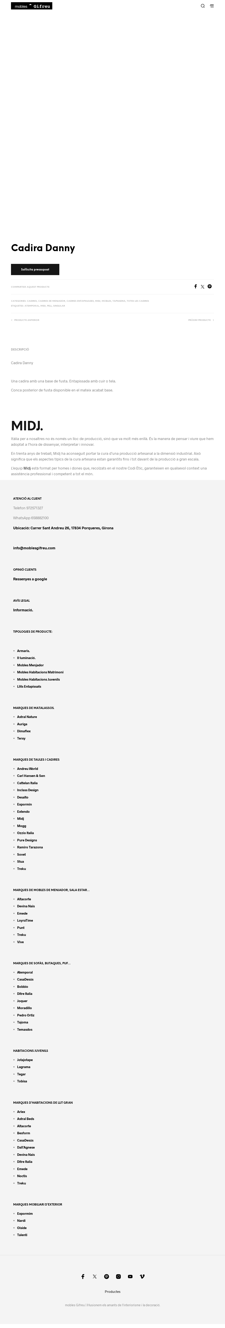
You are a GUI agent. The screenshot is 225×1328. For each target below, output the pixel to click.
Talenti (22, 1235)
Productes (112, 1291)
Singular (59, 306)
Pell (49, 306)
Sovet (21, 854)
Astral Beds (25, 1119)
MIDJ (43, 306)
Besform (23, 1133)
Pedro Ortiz (25, 1015)
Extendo (23, 811)
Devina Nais (26, 906)
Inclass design (27, 790)
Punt (20, 928)
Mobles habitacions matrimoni (40, 672)
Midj (97, 301)
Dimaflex (24, 731)
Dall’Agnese (26, 1147)
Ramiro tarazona (30, 847)
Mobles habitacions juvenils (38, 679)
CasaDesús (25, 979)
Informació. (23, 610)
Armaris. (24, 651)
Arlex (21, 1112)
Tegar (21, 1074)
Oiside (22, 1228)
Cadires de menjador (51, 301)
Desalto (22, 797)
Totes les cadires (138, 301)
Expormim (25, 1213)
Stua (20, 861)
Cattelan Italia (27, 783)
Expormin (24, 804)
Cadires (32, 301)
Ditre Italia (24, 994)
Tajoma (22, 1022)
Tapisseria (118, 301)
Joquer (22, 1001)
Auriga (22, 724)
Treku (21, 869)
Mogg (21, 826)
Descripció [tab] (20, 349)
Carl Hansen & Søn (31, 776)
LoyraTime (25, 920)
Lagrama (23, 1067)
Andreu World (27, 769)
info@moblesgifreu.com (34, 548)
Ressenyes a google (30, 579)
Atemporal (32, 306)
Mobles (106, 301)
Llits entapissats (29, 686)
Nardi (21, 1220)
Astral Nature (27, 717)
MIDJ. (27, 426)
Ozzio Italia (25, 833)
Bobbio (22, 986)
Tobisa (22, 1081)
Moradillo (24, 1008)
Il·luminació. (26, 658)
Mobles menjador (30, 665)
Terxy (21, 738)
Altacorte (24, 899)
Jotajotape (25, 1060)
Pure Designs (27, 840)
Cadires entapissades (80, 301)
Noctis (22, 1176)
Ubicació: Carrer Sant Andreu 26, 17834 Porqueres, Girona (63, 528)
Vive (20, 942)
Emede (22, 913)
